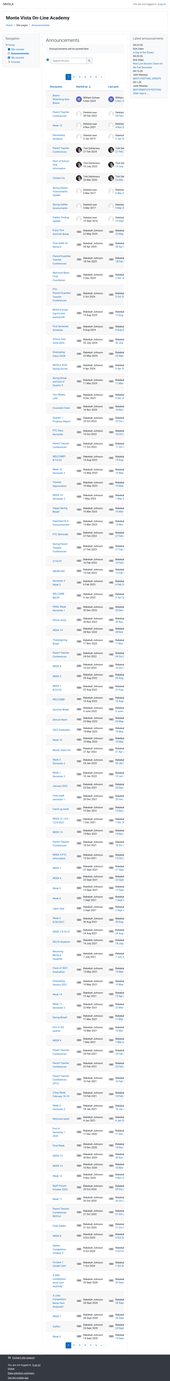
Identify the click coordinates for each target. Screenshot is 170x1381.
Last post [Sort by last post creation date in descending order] (113, 86)
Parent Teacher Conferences (61, 114)
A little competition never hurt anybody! (59, 1281)
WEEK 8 (57, 666)
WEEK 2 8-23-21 (61, 931)
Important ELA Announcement (61, 523)
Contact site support (21, 1357)
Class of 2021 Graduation (60, 970)
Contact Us (59, 178)
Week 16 (57, 740)
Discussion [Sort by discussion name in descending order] (56, 86)
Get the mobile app (18, 1377)
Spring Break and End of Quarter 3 (60, 382)
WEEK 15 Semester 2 (59, 497)
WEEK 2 (57, 676)
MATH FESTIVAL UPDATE (147, 78)
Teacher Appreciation (60, 484)
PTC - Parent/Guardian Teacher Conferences (62, 295)
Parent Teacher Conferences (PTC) (61, 1080)
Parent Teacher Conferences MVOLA (61, 1212)
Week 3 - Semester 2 (59, 1107)
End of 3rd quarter (58, 1029)
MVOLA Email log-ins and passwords (60, 313)
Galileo (56, 1326)
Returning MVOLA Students (58, 955)
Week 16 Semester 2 (59, 471)
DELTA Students (61, 941)
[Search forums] (68, 61)
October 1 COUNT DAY (59, 1264)
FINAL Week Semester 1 (59, 608)
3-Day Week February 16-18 (61, 1094)
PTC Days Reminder (58, 432)
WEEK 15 (58, 1155)
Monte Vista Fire (62, 750)
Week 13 (57, 125)
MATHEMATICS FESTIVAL (147, 89)
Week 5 (57, 888)
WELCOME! (59, 699)
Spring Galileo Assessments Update (60, 191)
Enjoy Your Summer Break (61, 232)
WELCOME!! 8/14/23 (59, 458)
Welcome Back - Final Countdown (61, 276)
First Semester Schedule (61, 328)
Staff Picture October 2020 (60, 1187)
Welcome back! (61, 1118)
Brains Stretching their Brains (61, 99)
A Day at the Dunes (143, 52)
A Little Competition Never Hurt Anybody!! (59, 1301)
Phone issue (59, 620)
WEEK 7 (57, 868)
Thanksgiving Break (60, 642)
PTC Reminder (60, 534)
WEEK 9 (57, 1040)
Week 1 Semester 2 (59, 774)
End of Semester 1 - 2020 (59, 1132)
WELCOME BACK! (58, 595)
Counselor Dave (61, 407)
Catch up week (61, 809)
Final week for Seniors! (60, 245)
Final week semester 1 (59, 797)
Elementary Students (59, 137)
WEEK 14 (58, 630)
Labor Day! (58, 908)
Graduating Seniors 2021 (60, 983)
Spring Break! (60, 1017)
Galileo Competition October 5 (59, 1249)
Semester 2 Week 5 (59, 582)
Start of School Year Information (61, 165)
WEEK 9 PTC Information (59, 856)
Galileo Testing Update (61, 219)
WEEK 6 (57, 878)
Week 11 (57, 1199)
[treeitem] (21, 53)
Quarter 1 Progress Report (61, 419)
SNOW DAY (59, 571)
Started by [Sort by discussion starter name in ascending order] (81, 86)
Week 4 (57, 898)
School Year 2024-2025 (59, 341)
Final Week (59, 1145)
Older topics (139, 93)
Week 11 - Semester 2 (59, 1006)
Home (9, 25)
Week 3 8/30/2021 (58, 920)
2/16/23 (57, 561)
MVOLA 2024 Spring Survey (60, 367)
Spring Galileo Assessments (60, 206)
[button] (47, 61)
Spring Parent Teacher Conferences (60, 548)
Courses (15, 61)
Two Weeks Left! (59, 396)
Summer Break (61, 709)
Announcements (41, 25)
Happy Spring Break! (60, 510)
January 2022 (60, 786)
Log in (161, 4)
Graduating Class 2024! (59, 354)
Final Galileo (59, 1225)
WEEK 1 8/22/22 (57, 688)
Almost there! (60, 719)
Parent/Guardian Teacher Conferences (62, 260)
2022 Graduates (61, 729)
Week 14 (57, 994)
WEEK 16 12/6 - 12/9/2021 (61, 820)
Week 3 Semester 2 (59, 761)
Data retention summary (21, 1373)
